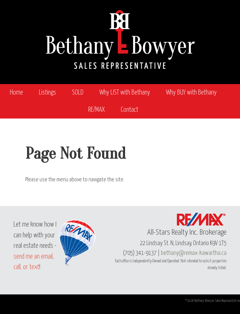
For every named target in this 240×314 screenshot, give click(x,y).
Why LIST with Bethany (124, 92)
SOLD (77, 92)
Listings (47, 92)
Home (16, 92)
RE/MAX (96, 110)
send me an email (33, 257)
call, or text (26, 267)
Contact (129, 110)
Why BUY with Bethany (191, 92)
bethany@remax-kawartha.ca (193, 253)
